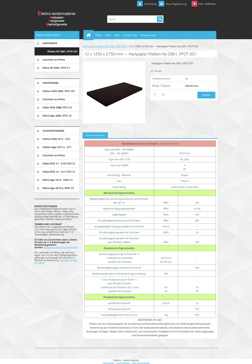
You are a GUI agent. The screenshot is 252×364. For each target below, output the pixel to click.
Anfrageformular (148, 35)
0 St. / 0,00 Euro (207, 4)
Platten (98, 35)
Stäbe (108, 35)
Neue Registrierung (175, 4)
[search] (160, 19)
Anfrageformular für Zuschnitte (60, 247)
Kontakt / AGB (130, 35)
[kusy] (156, 94)
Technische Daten (95, 135)
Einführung (88, 46)
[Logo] (56, 19)
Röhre (117, 35)
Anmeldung (150, 4)
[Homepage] (90, 35)
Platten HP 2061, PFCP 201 (112, 46)
